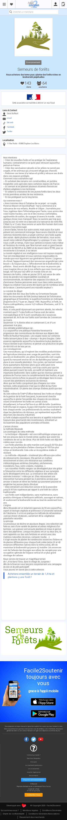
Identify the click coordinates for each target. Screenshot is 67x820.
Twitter (9, 131)
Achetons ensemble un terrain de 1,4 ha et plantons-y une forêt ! (31, 575)
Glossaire (33, 762)
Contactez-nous (33, 795)
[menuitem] (30, 810)
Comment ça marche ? (33, 755)
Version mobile (33, 775)
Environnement (33, 62)
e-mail (9, 118)
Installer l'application (33, 772)
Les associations (33, 769)
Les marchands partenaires (33, 765)
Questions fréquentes (33, 758)
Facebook (10, 127)
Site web (10, 122)
